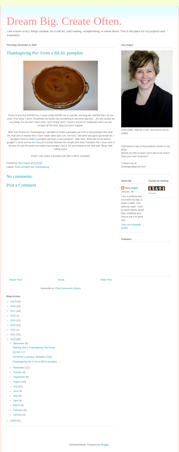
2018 (13, 306)
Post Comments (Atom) (68, 288)
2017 (13, 311)
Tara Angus (131, 188)
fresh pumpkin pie (24, 166)
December (19, 343)
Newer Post (15, 279)
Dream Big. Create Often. (64, 21)
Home (61, 279)
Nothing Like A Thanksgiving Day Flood (33, 347)
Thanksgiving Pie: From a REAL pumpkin (34, 361)
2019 (13, 301)
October (18, 372)
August (17, 381)
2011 (13, 334)
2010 (13, 339)
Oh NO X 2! (18, 352)
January (18, 414)
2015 (13, 315)
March (17, 405)
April (16, 400)
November (19, 367)
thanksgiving (42, 166)
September (19, 376)
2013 (13, 325)
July (15, 386)
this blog (36, 142)
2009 (13, 420)
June (16, 391)
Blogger (105, 444)
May (15, 395)
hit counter (152, 193)
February (18, 410)
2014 (13, 320)
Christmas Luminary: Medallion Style (32, 356)
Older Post (106, 279)
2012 (13, 329)
